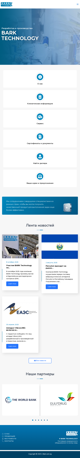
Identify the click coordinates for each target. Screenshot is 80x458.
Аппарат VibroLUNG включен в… (15, 330)
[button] (32, 421)
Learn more (12, 285)
